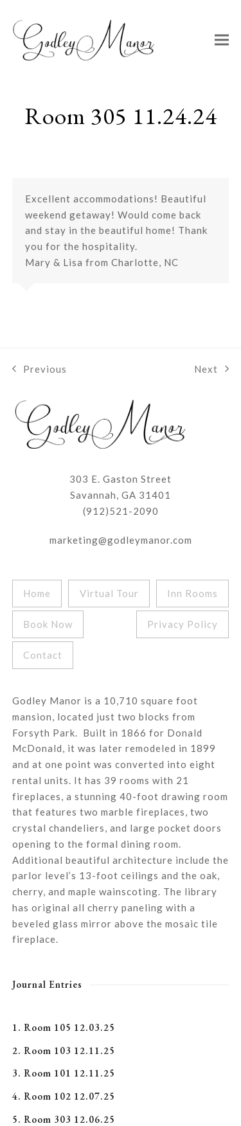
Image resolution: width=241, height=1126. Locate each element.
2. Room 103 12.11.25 (63, 1050)
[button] (222, 39)
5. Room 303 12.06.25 (63, 1119)
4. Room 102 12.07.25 (63, 1096)
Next (211, 370)
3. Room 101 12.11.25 (63, 1073)
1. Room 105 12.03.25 (63, 1027)
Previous (39, 370)
